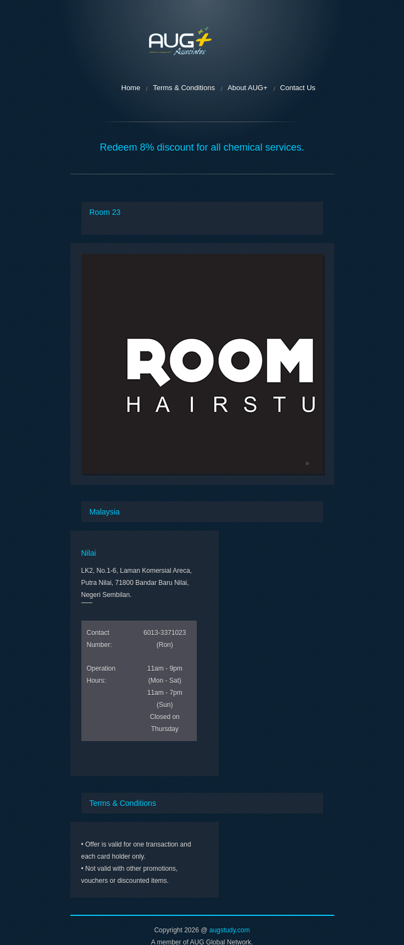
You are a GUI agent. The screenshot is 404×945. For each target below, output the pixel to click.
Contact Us (298, 88)
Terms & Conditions (184, 88)
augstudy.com (229, 930)
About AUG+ (248, 88)
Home (131, 88)
